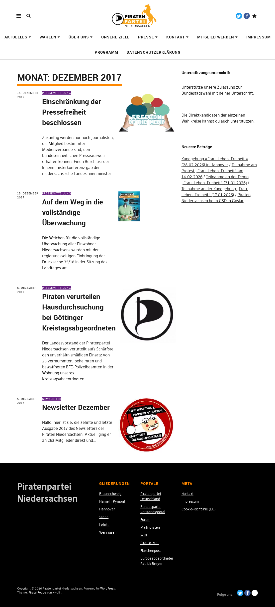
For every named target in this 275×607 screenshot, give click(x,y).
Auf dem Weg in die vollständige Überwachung (72, 212)
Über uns (79, 36)
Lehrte (104, 524)
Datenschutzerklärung (154, 52)
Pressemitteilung (56, 93)
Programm (106, 52)
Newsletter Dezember (76, 407)
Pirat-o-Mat (149, 543)
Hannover (107, 509)
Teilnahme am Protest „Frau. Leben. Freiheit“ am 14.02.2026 (219, 170)
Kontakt (175, 36)
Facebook (247, 16)
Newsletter (51, 399)
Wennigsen (107, 532)
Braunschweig (110, 493)
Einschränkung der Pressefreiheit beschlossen (71, 112)
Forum (145, 519)
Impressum (258, 36)
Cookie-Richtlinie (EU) (199, 509)
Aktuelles (15, 36)
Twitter (239, 16)
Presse (146, 36)
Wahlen (48, 36)
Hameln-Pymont (112, 501)
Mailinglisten (150, 527)
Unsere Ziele (115, 36)
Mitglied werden (215, 36)
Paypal (254, 16)
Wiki (143, 535)
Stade (103, 517)
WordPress (107, 588)
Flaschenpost (150, 550)
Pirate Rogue (37, 592)
